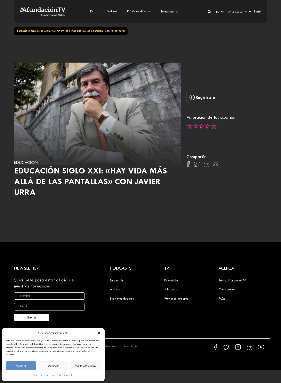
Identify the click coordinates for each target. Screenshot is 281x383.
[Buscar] (209, 11)
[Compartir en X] (197, 165)
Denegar (53, 365)
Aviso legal (130, 346)
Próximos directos (122, 298)
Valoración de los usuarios (211, 118)
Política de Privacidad (62, 375)
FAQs (222, 298)
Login (257, 11)
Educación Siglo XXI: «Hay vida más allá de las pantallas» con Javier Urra (90, 182)
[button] (99, 333)
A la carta (116, 289)
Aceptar (21, 365)
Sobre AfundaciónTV (232, 280)
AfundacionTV (237, 12)
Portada (22, 31)
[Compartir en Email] (215, 165)
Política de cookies (41, 375)
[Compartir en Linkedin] (206, 165)
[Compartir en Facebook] (188, 165)
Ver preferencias (85, 365)
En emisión (117, 280)
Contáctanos (227, 289)
